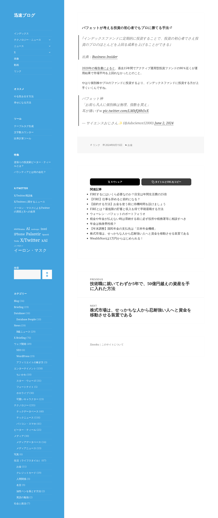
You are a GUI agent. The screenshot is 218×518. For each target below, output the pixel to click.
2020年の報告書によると (98, 68)
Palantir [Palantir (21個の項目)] (33, 233)
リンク (17, 71)
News (17, 325)
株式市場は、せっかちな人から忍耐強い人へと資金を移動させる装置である (139, 233)
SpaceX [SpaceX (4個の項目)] (45, 234)
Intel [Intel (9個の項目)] (44, 229)
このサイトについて (112, 344)
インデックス (21, 33)
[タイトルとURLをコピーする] (166, 181)
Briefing (18, 307)
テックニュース (25, 417)
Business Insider (105, 56)
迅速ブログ (24, 15)
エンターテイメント (25, 368)
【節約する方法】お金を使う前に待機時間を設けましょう (128, 204)
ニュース (19, 46)
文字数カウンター (24, 132)
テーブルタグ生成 (24, 126)
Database (19, 313)
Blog (16, 301)
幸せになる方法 (22, 102)
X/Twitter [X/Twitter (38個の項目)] (30, 240)
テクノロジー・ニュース (27, 39)
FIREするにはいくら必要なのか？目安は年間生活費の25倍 (128, 194)
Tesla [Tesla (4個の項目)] (16, 241)
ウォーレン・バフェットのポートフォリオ (117, 214)
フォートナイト (25, 387)
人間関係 (21, 479)
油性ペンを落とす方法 (28, 491)
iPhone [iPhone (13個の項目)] (19, 234)
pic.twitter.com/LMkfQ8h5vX (126, 110)
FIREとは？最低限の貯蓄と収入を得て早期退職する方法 (127, 209)
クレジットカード (26, 472)
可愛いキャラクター (27, 399)
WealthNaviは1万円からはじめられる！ (116, 238)
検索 (16, 268)
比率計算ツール (22, 138)
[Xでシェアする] (115, 181)
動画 (16, 65)
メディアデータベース (28, 442)
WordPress (22, 356)
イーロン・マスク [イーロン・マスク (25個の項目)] (30, 250)
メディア (19, 436)
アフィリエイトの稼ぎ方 (29, 362)
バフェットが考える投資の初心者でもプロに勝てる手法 (125, 27)
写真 (16, 454)
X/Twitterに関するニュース (29, 201)
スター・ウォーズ (26, 380)
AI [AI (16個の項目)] (28, 228)
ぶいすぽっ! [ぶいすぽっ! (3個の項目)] (18, 246)
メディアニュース (26, 448)
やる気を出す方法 (24, 96)
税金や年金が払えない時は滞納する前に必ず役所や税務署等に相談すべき (138, 219)
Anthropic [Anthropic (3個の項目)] (35, 229)
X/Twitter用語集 (23, 195)
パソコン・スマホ (26, 423)
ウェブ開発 (20, 344)
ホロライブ (22, 393)
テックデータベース (27, 411)
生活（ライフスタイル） (27, 460)
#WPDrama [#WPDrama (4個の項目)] (19, 229)
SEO (18, 350)
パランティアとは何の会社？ (30, 172)
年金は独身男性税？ (103, 224)
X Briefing (20, 337)
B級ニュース (23, 331)
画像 (16, 58)
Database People (26, 319)
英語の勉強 (22, 497)
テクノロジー (21, 405)
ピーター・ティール (25, 429)
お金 (18, 466)
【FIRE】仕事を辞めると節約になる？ (115, 199)
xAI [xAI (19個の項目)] (44, 240)
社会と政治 (20, 503)
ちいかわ (21, 374)
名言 (18, 485)
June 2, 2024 (164, 123)
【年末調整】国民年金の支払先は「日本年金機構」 (123, 229)
